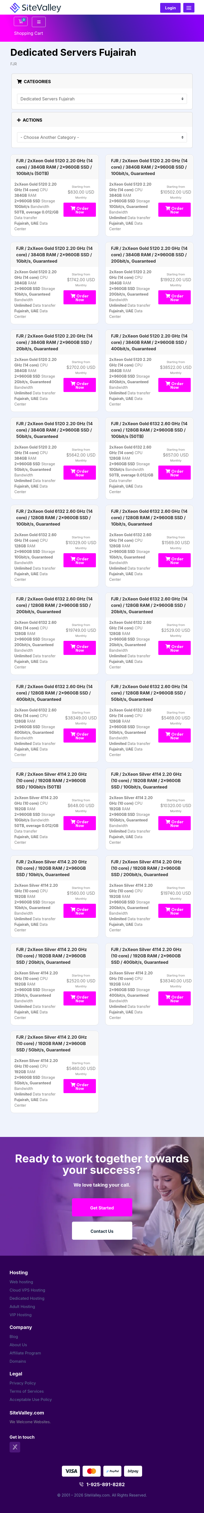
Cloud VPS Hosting (27, 1290)
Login (170, 7)
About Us (18, 1344)
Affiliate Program (25, 1353)
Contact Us (102, 1231)
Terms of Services (27, 1391)
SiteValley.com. (97, 1495)
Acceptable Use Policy (31, 1399)
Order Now (80, 210)
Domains (18, 1361)
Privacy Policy (23, 1383)
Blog (14, 1336)
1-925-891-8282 (105, 1484)
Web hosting (21, 1281)
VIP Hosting (21, 1314)
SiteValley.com (27, 1413)
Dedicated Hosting (27, 1298)
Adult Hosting (22, 1306)
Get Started (102, 1208)
